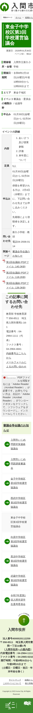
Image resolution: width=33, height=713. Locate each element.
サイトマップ (15, 680)
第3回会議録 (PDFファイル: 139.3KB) (17, 285)
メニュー (11, 705)
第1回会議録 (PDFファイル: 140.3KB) (17, 264)
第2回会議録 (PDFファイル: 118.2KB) (17, 274)
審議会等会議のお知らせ (16, 428)
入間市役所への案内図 (17, 649)
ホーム (18, 17)
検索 (27, 703)
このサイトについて (12, 683)
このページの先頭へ (23, 619)
